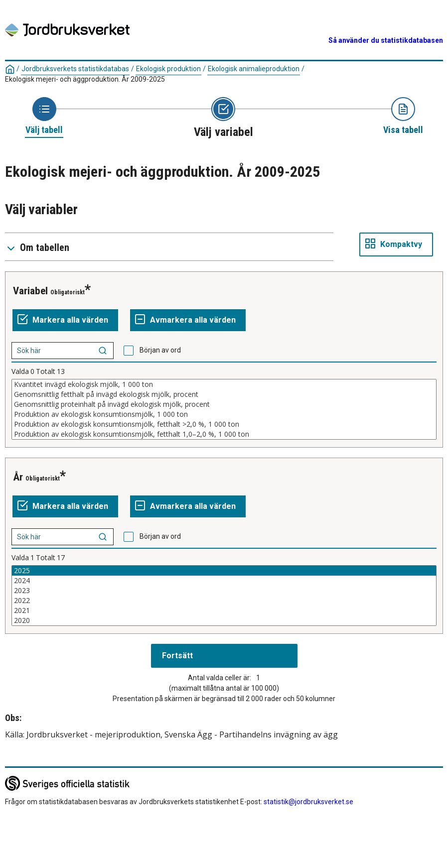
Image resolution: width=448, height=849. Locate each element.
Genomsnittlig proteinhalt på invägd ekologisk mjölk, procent (224, 404)
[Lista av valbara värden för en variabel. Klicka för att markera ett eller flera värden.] (224, 409)
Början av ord (160, 350)
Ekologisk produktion (168, 69)
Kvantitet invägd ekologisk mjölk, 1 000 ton (224, 384)
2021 (224, 610)
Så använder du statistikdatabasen (385, 40)
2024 (224, 581)
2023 (224, 591)
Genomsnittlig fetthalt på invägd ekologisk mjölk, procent (224, 394)
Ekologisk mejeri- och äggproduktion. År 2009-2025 (85, 79)
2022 (224, 601)
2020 (224, 620)
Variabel (30, 291)
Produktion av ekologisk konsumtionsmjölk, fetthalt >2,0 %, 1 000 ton (224, 424)
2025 (224, 571)
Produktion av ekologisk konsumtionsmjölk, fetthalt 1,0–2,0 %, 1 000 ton (224, 434)
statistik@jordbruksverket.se (308, 802)
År (18, 477)
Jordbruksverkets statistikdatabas (75, 69)
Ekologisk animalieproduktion (253, 69)
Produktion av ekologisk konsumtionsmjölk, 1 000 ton (224, 414)
